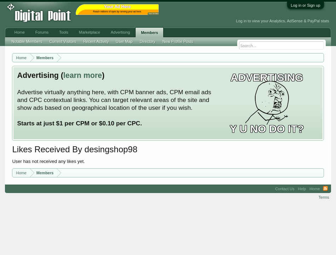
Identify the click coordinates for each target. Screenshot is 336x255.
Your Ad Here (153, 14)
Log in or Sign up (305, 5)
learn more (82, 75)
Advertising (120, 32)
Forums (42, 32)
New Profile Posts (178, 41)
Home (19, 32)
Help (302, 189)
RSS (325, 189)
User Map (124, 41)
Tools (63, 32)
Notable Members (26, 41)
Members (149, 32)
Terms (324, 197)
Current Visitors (62, 41)
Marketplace (89, 32)
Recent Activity (96, 41)
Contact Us (284, 189)
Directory (147, 41)
